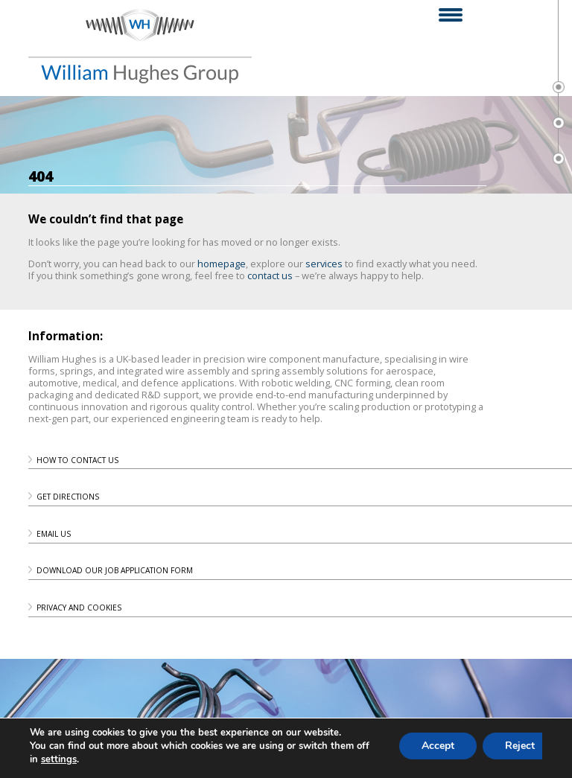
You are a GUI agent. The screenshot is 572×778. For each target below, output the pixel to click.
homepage (221, 263)
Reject (522, 746)
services (324, 263)
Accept (439, 746)
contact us (270, 275)
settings (59, 759)
